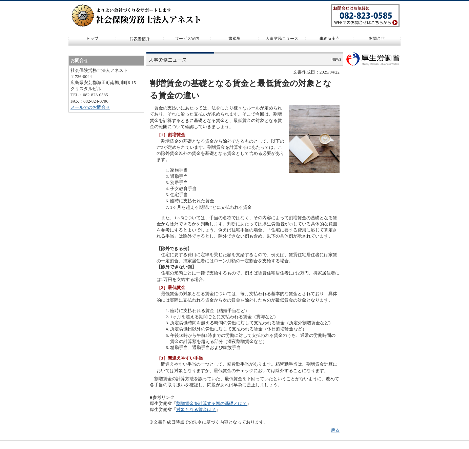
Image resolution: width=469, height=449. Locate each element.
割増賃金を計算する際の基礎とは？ (211, 403)
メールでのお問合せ (90, 107)
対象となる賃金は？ (196, 409)
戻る (335, 430)
